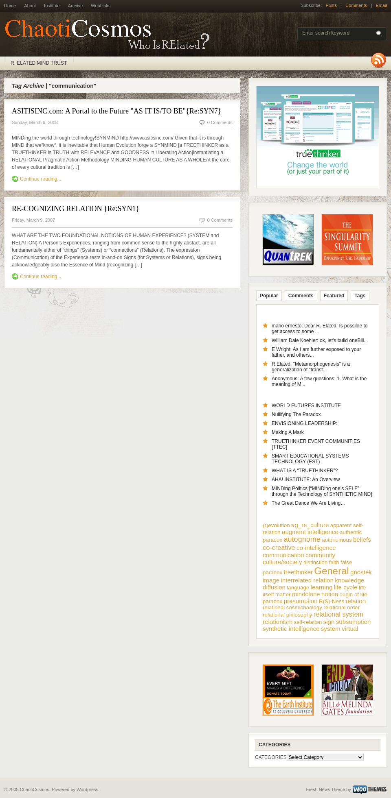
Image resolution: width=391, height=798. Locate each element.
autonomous (336, 540)
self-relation (308, 622)
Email (381, 5)
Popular (269, 296)
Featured (334, 296)
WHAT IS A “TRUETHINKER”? (305, 470)
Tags (359, 296)
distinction (315, 562)
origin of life (353, 594)
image (271, 580)
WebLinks (100, 5)
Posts (331, 5)
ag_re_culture (310, 524)
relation (356, 600)
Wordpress (87, 789)
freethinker (298, 572)
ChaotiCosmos (110, 34)
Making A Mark (288, 432)
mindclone (306, 594)
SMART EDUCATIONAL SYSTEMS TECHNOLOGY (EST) (310, 458)
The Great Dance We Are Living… (308, 503)
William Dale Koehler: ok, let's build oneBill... (320, 340)
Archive (75, 5)
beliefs (362, 539)
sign (329, 621)
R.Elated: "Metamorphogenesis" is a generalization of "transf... (311, 367)
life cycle (346, 587)
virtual (350, 628)
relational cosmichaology (292, 607)
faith (334, 562)
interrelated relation (307, 580)
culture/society (282, 561)
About (30, 5)
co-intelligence (316, 547)
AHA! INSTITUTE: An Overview (306, 479)
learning (322, 587)
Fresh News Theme (325, 789)
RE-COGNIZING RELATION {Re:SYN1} (75, 209)
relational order (341, 607)
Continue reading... (40, 179)
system (330, 628)
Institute (52, 5)
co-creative (279, 547)
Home (10, 5)
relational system (338, 614)
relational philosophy (287, 615)
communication (283, 555)
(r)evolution (276, 525)
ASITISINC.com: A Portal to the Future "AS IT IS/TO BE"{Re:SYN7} (116, 111)
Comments (356, 5)
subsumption (353, 621)
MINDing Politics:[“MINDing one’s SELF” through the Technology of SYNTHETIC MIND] (322, 491)
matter (283, 594)
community (320, 555)
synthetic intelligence (291, 628)
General (331, 570)
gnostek (361, 572)
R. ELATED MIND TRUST (39, 63)
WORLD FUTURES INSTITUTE (306, 405)
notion (329, 594)
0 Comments (220, 122)
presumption (301, 600)
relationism (277, 621)
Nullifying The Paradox (296, 414)
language (298, 587)
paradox (272, 601)
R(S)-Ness (331, 601)
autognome (302, 539)
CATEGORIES (271, 757)
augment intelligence (310, 531)
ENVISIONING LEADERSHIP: (304, 423)
